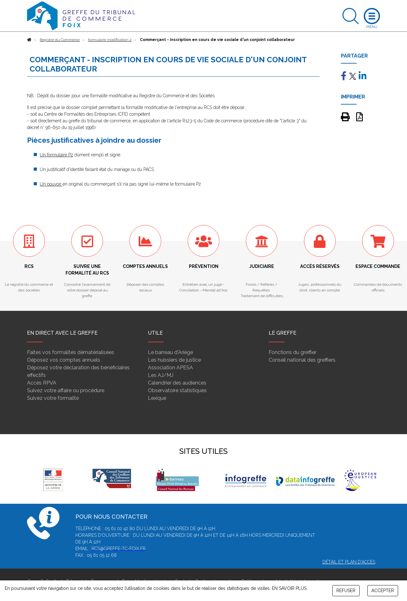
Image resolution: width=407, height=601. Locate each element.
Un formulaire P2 (56, 154)
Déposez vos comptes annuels (63, 360)
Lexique (157, 398)
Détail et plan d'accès (348, 561)
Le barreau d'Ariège (170, 352)
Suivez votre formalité (53, 398)
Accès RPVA (41, 383)
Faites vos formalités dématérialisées (70, 352)
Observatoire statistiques (177, 390)
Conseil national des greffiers (302, 360)
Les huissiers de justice (174, 360)
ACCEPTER (382, 590)
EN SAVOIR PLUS (289, 588)
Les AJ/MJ (160, 375)
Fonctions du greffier (292, 352)
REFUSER (345, 590)
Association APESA (170, 368)
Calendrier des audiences (177, 383)
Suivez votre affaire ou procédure (65, 390)
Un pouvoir (51, 184)
